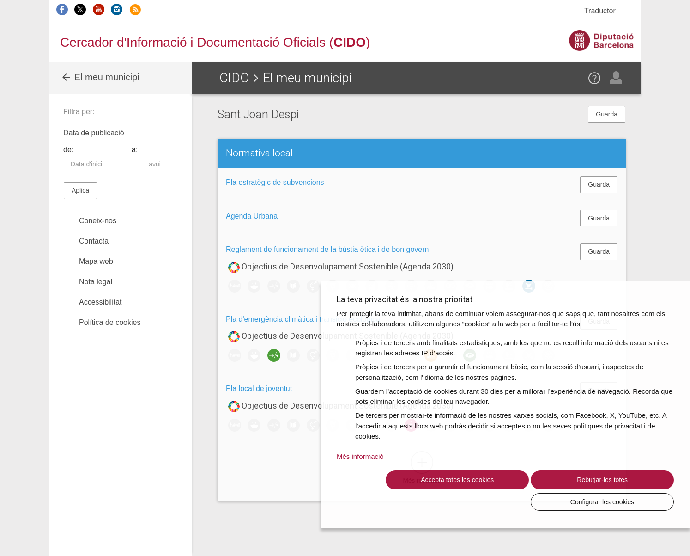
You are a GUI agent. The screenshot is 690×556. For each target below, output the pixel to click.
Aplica (80, 190)
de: (68, 149)
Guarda (606, 114)
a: (135, 149)
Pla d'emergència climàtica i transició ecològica (303, 319)
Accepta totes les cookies (417, 501)
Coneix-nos (97, 221)
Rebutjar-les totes (520, 501)
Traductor (600, 11)
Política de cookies (109, 322)
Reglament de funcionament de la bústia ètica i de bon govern (327, 249)
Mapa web (96, 261)
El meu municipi (100, 77)
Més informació (360, 478)
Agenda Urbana (252, 216)
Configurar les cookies (623, 501)
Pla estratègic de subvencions (275, 182)
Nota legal (95, 282)
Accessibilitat (100, 302)
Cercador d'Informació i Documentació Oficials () (215, 42)
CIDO (234, 78)
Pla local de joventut (259, 388)
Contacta (94, 241)
